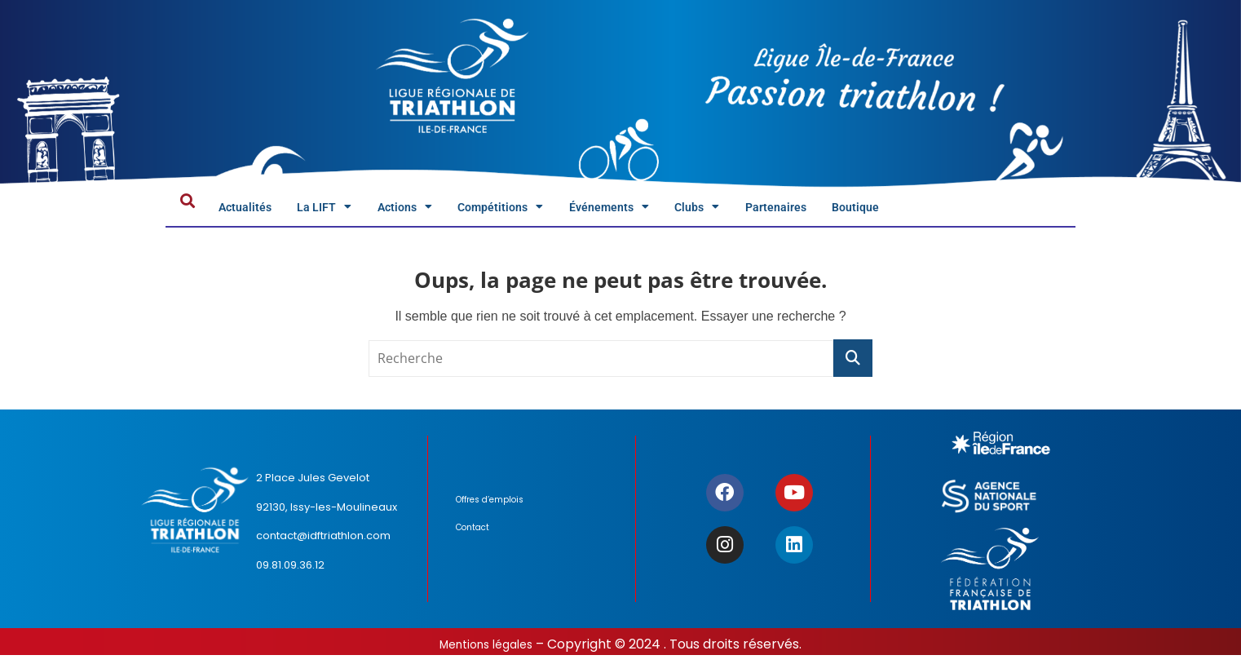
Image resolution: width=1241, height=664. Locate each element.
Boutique (990, 210)
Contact (476, 539)
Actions (445, 211)
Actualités (254, 210)
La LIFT (349, 211)
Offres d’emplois (496, 511)
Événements (692, 211)
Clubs (799, 211)
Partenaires (894, 210)
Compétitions (561, 211)
